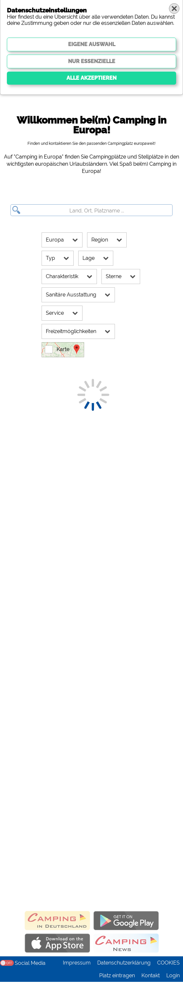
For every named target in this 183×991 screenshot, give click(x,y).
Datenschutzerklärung (124, 972)
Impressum (77, 972)
